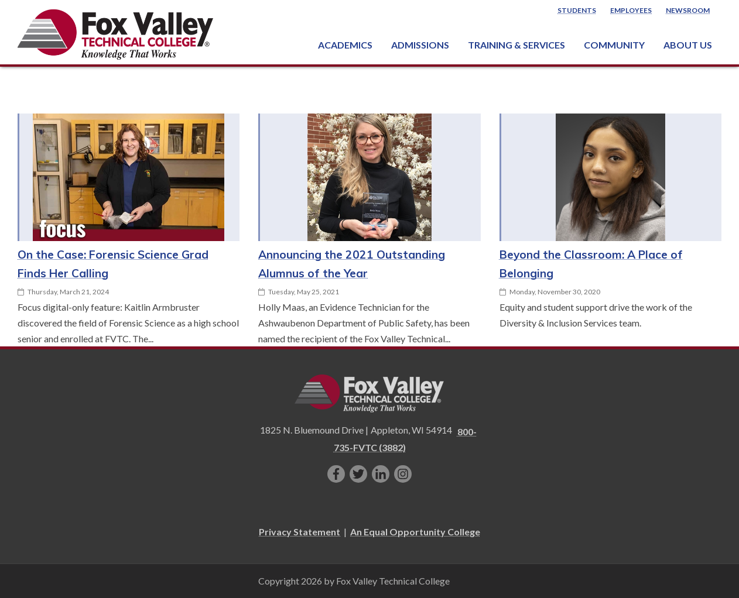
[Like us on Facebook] (336, 474)
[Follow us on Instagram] (403, 474)
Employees (631, 10)
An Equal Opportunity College (415, 531)
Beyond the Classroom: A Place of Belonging (591, 264)
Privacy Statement (299, 531)
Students (576, 10)
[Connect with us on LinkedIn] (380, 474)
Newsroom (688, 10)
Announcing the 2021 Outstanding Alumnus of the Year (351, 264)
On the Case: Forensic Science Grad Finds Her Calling (113, 264)
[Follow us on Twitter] (358, 474)
